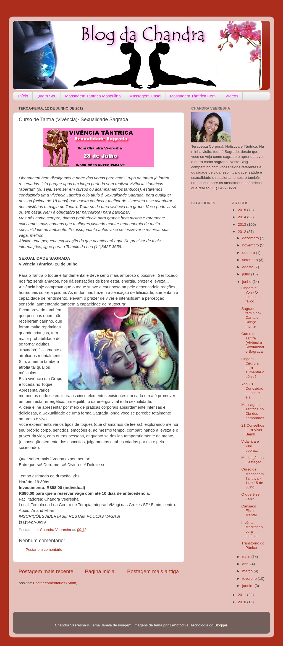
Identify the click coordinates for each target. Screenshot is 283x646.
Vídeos (231, 96)
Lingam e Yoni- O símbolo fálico (249, 295)
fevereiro (250, 578)
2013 (242, 224)
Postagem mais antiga (153, 571)
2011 (242, 595)
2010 (242, 602)
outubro (249, 253)
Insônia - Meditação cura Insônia (252, 529)
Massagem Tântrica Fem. (193, 96)
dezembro (251, 238)
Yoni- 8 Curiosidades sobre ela (252, 391)
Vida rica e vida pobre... (250, 445)
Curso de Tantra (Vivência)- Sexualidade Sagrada (252, 343)
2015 (242, 210)
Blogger (220, 625)
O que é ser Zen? (251, 496)
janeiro (248, 586)
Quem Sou (47, 96)
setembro (250, 260)
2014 (242, 217)
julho (246, 274)
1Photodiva (179, 625)
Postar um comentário (44, 549)
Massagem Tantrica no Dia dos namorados (252, 411)
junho (247, 282)
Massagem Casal (145, 96)
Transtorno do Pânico (252, 545)
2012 (242, 232)
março (248, 571)
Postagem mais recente (46, 571)
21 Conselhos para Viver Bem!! (252, 429)
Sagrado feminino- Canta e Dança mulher (251, 318)
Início (23, 96)
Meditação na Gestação (252, 460)
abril (246, 564)
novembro (251, 245)
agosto (248, 267)
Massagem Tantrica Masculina (92, 96)
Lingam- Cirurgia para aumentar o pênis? (252, 368)
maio (246, 557)
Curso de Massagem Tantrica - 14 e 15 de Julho (252, 478)
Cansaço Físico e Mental (249, 510)
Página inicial (100, 571)
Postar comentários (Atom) (55, 583)
